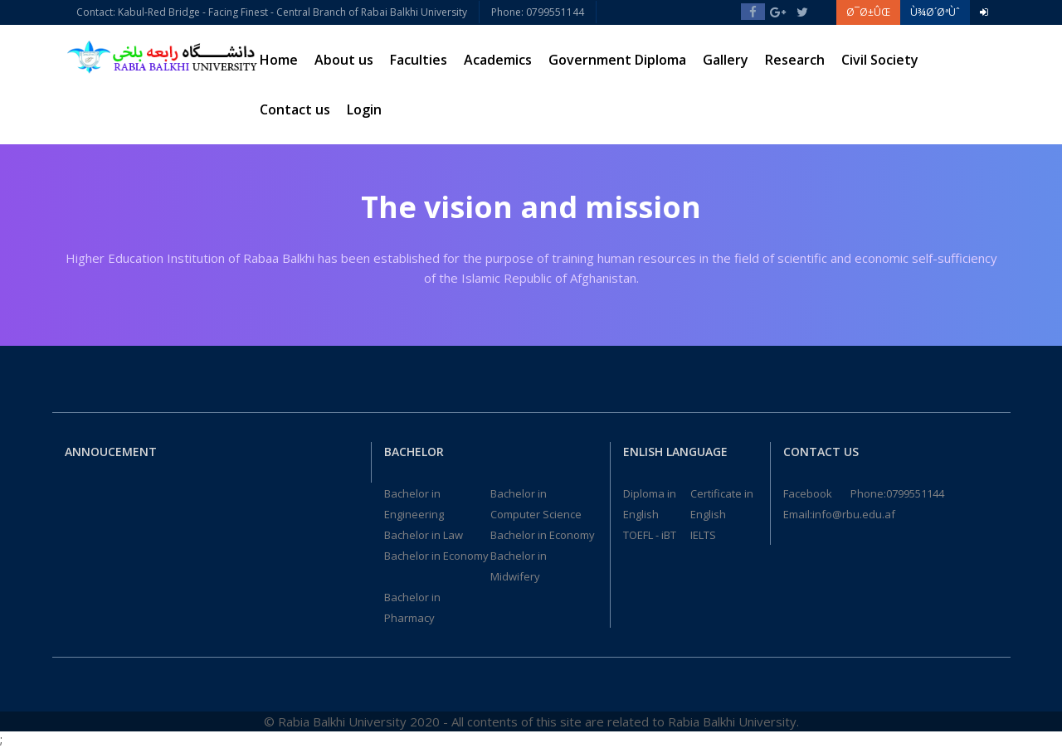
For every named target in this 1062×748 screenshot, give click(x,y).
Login (364, 109)
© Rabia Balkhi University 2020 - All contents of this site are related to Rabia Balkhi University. (531, 721)
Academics (498, 60)
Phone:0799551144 (897, 493)
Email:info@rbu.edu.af (839, 514)
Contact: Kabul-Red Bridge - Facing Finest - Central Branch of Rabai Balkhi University (271, 12)
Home (279, 60)
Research (795, 60)
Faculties (418, 60)
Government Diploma (617, 60)
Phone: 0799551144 (537, 12)
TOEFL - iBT (649, 534)
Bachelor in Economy (542, 534)
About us (343, 60)
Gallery (725, 60)
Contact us (295, 109)
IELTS (703, 534)
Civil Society (879, 60)
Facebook (807, 493)
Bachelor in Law (423, 534)
